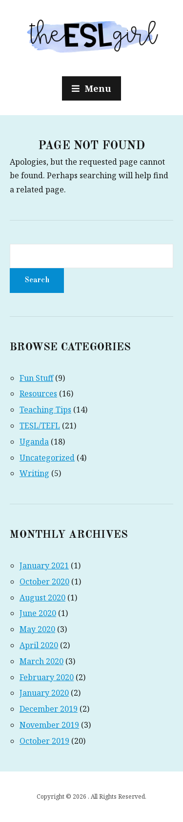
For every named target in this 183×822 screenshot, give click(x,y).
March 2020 (41, 661)
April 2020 (39, 645)
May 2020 (37, 629)
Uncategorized (47, 457)
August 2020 (42, 597)
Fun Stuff (36, 378)
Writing (34, 473)
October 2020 (44, 581)
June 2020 (38, 613)
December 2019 (49, 708)
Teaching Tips (45, 409)
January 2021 (44, 565)
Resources (38, 393)
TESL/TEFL (40, 425)
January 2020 (44, 692)
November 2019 (49, 724)
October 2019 (44, 741)
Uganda (34, 441)
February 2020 (47, 677)
